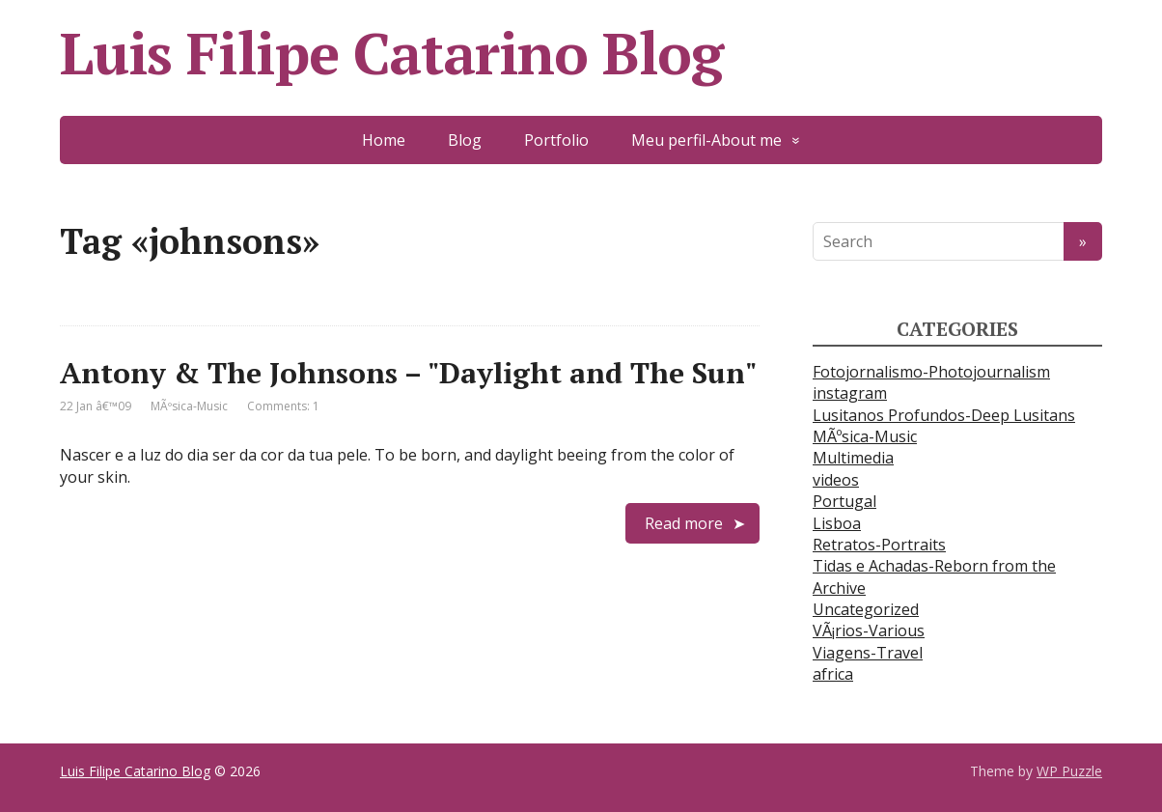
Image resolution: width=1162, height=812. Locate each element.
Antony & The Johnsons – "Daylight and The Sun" (408, 372)
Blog (465, 140)
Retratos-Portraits (879, 544)
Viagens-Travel (868, 652)
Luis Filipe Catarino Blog (391, 53)
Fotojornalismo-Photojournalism (931, 371)
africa (833, 674)
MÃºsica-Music (189, 406)
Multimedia (853, 457)
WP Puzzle (1069, 771)
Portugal (844, 501)
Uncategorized (866, 609)
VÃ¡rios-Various (869, 630)
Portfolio (556, 140)
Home (383, 140)
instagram (850, 393)
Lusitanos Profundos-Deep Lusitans (944, 415)
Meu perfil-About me (706, 140)
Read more (684, 523)
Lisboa (837, 523)
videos (836, 479)
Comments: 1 (283, 406)
